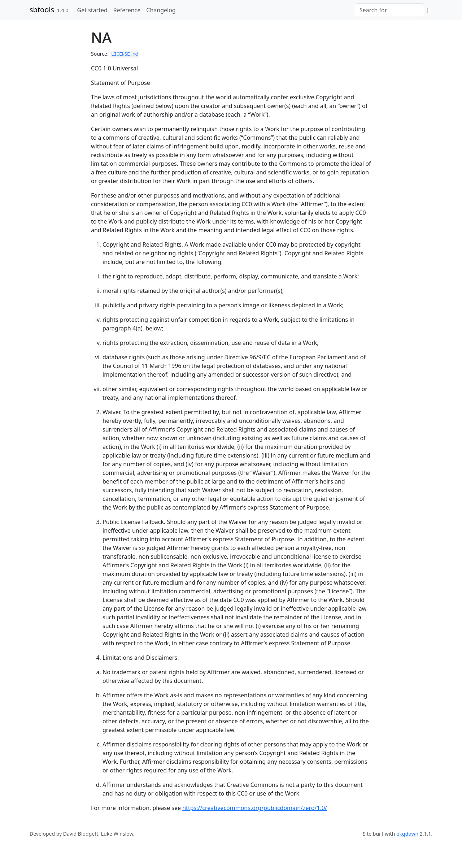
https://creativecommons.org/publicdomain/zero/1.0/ (254, 808)
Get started (92, 10)
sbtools (42, 9)
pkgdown (407, 833)
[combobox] (389, 10)
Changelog (160, 10)
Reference (126, 10)
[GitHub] (428, 10)
